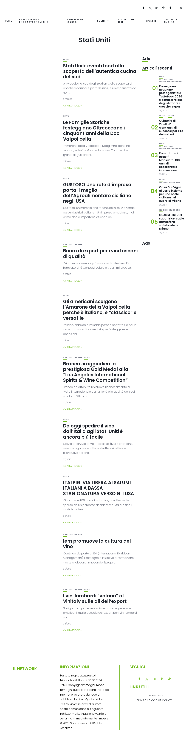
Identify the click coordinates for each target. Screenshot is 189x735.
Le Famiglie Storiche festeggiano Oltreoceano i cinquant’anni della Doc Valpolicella (94, 130)
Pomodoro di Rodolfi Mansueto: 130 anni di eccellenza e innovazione (169, 161)
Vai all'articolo (72, 105)
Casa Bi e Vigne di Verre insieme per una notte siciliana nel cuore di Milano (170, 194)
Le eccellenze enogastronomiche (33, 20)
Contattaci (154, 695)
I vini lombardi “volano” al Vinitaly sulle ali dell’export (95, 598)
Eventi (102, 20)
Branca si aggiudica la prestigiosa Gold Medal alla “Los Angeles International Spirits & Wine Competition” (95, 372)
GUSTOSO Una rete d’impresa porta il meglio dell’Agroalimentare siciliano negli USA (97, 192)
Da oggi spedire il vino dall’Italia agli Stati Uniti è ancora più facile (93, 431)
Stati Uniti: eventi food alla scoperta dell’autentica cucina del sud (99, 71)
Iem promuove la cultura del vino (97, 544)
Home (8, 20)
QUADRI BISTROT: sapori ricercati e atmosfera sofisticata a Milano (171, 222)
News (66, 116)
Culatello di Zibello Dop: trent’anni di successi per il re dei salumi (171, 127)
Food (162, 76)
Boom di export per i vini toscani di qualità (100, 253)
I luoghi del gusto (76, 20)
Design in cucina (171, 20)
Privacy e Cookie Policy (154, 700)
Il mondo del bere (126, 20)
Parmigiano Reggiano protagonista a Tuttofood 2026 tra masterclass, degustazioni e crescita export (171, 96)
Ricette (151, 20)
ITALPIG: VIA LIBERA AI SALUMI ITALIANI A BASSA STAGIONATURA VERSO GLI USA (98, 488)
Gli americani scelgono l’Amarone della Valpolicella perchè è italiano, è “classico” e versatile (100, 309)
